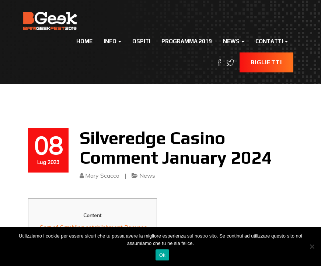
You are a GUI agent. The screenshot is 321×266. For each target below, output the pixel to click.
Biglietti (266, 62)
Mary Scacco (102, 175)
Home (84, 41)
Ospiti (141, 41)
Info (112, 41)
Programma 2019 (186, 41)
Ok (162, 255)
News (233, 41)
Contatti (271, 41)
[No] (311, 246)
